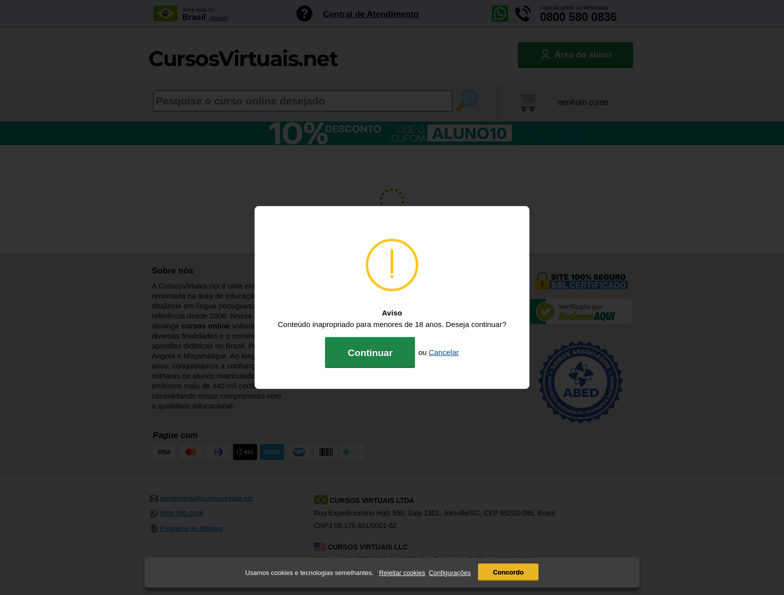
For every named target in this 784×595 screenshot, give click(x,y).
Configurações (450, 572)
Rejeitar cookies (402, 572)
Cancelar (444, 352)
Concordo (508, 572)
